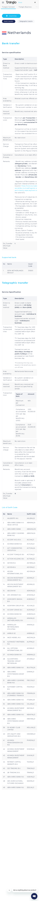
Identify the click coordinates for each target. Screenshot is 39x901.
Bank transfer (8, 21)
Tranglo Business (25, 7)
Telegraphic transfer (26, 21)
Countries (11, 16)
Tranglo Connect (8, 7)
